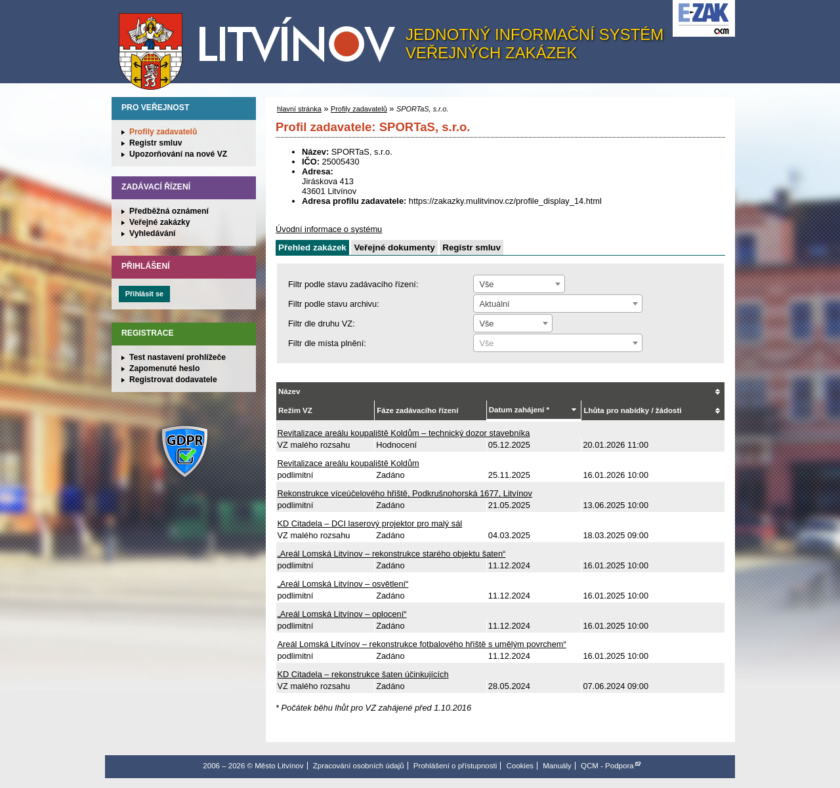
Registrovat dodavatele (173, 379)
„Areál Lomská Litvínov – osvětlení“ (343, 584)
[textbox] (558, 343)
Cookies (520, 766)
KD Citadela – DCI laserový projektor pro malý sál (370, 523)
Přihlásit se (144, 294)
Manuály (557, 766)
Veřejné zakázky (159, 222)
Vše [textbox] (486, 284)
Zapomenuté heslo (164, 368)
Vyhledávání (152, 233)
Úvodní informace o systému (329, 229)
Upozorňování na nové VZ (178, 154)
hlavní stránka (299, 109)
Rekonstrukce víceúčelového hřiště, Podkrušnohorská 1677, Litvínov (405, 493)
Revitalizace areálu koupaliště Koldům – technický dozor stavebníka (404, 433)
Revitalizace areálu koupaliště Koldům (348, 463)
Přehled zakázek (312, 247)
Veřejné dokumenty (394, 247)
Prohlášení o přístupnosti (455, 766)
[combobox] (519, 284)
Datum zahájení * (519, 410)
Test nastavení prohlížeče (177, 357)
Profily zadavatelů (163, 131)
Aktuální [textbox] (494, 304)
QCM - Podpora (607, 766)
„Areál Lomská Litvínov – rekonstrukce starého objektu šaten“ (392, 554)
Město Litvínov (262, 45)
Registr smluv (155, 143)
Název (289, 391)
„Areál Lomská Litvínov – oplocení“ (342, 614)
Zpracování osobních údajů (358, 766)
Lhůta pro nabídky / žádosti (632, 410)
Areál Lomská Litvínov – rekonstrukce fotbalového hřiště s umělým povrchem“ (422, 644)
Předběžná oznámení (169, 211)
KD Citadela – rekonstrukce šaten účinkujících (363, 674)
